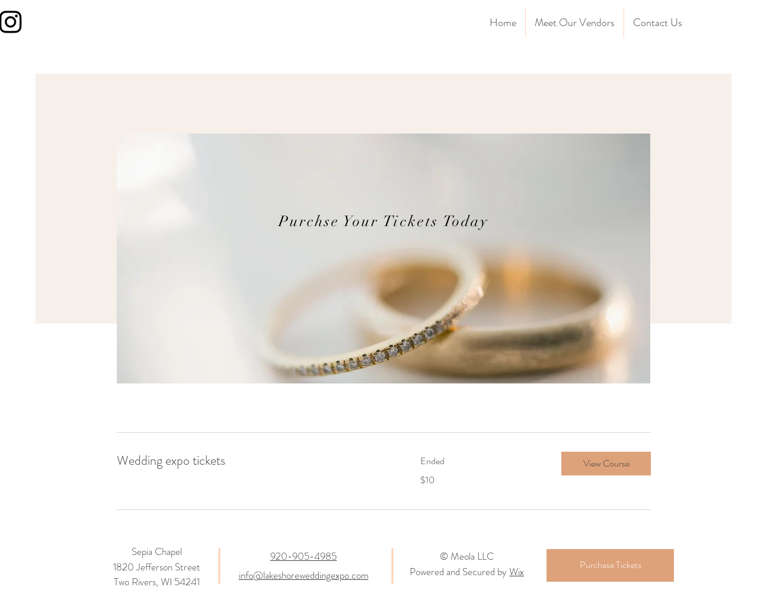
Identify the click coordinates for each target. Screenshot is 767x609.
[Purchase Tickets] (610, 565)
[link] (254, 460)
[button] (606, 463)
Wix (516, 571)
